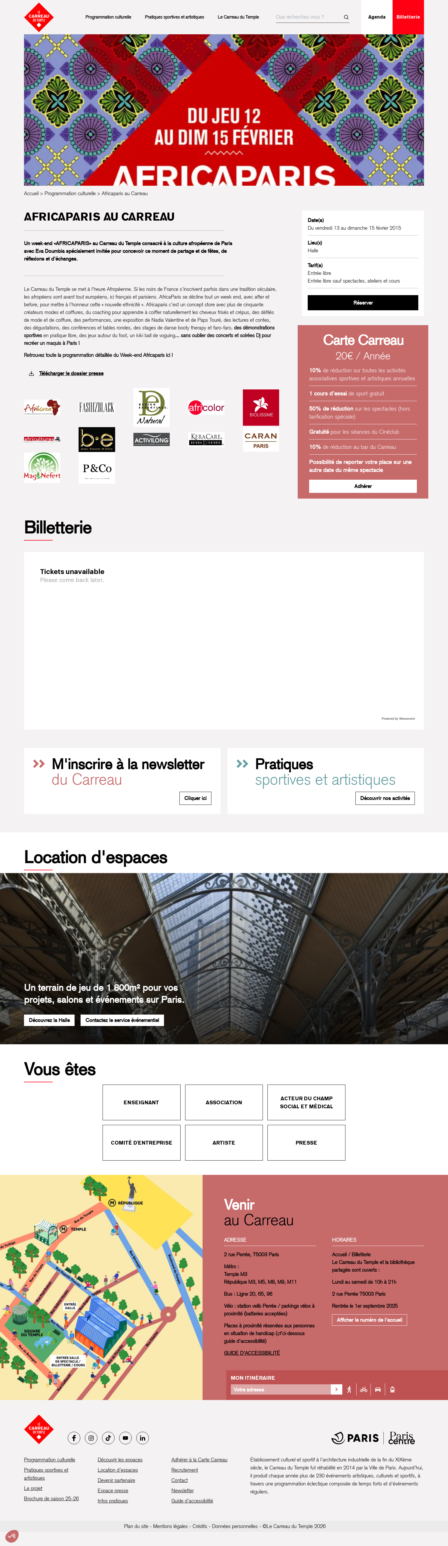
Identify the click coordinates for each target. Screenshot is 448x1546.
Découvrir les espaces (120, 1460)
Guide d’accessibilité (192, 1501)
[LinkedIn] (142, 1438)
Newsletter (182, 1490)
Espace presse (113, 1490)
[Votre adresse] (281, 1389)
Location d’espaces (118, 1470)
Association (224, 1102)
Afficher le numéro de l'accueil (369, 1320)
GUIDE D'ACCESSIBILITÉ (252, 1353)
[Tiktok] (108, 1438)
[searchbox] (313, 17)
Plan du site (136, 1526)
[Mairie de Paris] (373, 1438)
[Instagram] (91, 1438)
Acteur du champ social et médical (306, 1102)
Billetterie (408, 17)
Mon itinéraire (253, 1378)
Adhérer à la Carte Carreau (199, 1460)
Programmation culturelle (108, 17)
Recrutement (184, 1470)
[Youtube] (125, 1438)
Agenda (377, 17)
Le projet (33, 1488)
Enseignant (141, 1102)
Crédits (200, 1526)
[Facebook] (74, 1438)
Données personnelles (235, 1526)
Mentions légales (170, 1526)
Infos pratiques (113, 1501)
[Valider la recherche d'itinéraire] (336, 1389)
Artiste (224, 1143)
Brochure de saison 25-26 (51, 1498)
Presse (306, 1143)
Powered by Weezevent (398, 718)
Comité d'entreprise (141, 1143)
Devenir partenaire (116, 1480)
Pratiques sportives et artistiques (174, 17)
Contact (179, 1480)
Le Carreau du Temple (238, 17)
